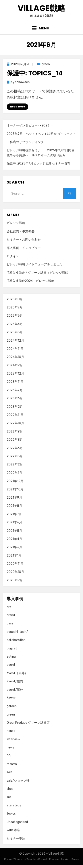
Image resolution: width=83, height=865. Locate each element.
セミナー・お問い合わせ (24, 239)
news (10, 747)
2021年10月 (15, 489)
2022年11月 (15, 415)
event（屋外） (17, 673)
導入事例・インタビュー (24, 248)
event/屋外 (15, 690)
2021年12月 (15, 481)
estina (11, 656)
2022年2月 (15, 464)
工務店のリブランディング (25, 142)
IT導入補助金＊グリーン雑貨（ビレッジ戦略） (39, 273)
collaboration (16, 640)
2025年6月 (15, 316)
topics (11, 813)
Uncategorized (17, 822)
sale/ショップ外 (18, 781)
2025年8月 (15, 299)
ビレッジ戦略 (16, 223)
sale (9, 772)
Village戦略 (42, 8)
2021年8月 (14, 506)
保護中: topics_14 (34, 73)
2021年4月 (14, 539)
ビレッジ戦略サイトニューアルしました (34, 264)
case (10, 623)
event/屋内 (15, 681)
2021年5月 (14, 531)
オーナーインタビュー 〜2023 (28, 125)
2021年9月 (14, 497)
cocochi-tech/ (17, 632)
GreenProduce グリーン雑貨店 (28, 723)
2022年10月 (15, 423)
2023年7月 (15, 390)
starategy (14, 805)
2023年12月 (15, 373)
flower (11, 698)
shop (10, 789)
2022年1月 (14, 473)
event (11, 665)
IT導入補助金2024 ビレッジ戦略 (30, 281)
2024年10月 (15, 357)
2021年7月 (14, 514)
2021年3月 (14, 547)
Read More (17, 106)
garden (12, 706)
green (46, 64)
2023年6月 (15, 398)
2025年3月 (15, 332)
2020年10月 (15, 572)
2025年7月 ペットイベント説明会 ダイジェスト (41, 134)
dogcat (12, 648)
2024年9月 (15, 365)
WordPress (72, 859)
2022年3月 (15, 456)
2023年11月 (15, 382)
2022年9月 (15, 431)
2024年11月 (15, 349)
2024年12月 (15, 341)
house (11, 731)
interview (13, 739)
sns (9, 797)
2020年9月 (15, 580)
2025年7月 (15, 307)
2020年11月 (15, 564)
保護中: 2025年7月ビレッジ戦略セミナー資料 (38, 163)
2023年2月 (15, 407)
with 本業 (13, 830)
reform (12, 764)
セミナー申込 (16, 838)
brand (11, 615)
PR (9, 756)
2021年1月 (14, 555)
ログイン (13, 256)
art (9, 607)
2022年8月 (15, 440)
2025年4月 (15, 324)
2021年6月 (14, 522)
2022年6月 (15, 448)
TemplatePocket (37, 859)
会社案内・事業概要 (21, 231)
